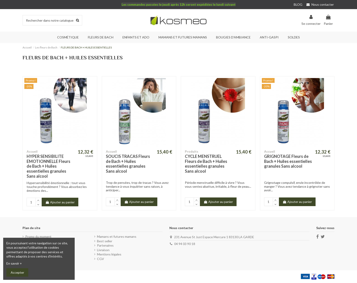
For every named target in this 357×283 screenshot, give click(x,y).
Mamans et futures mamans (116, 236)
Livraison (103, 250)
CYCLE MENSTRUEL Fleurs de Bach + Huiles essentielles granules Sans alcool (206, 164)
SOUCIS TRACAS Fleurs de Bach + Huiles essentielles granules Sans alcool (128, 164)
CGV (100, 259)
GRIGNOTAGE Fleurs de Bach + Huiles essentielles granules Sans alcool (288, 161)
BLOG (298, 4)
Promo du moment (38, 236)
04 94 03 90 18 (184, 244)
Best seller (104, 241)
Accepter (17, 272)
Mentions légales (109, 254)
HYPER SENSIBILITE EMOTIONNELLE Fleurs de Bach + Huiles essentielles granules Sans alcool (48, 166)
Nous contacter (320, 4)
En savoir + (14, 263)
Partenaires (105, 245)
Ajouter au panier (60, 202)
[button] (100, 37)
